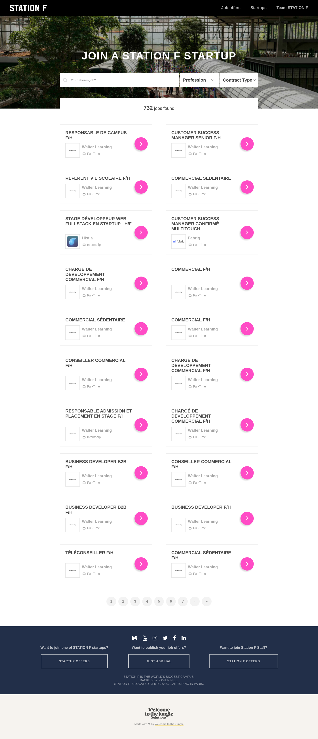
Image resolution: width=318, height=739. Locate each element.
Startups (258, 8)
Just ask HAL (158, 661)
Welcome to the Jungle (169, 724)
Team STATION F (292, 8)
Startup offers (74, 661)
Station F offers (243, 661)
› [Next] (194, 601)
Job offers (230, 8)
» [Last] (207, 601)
